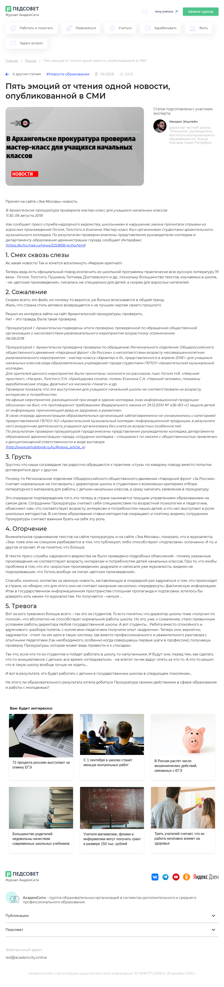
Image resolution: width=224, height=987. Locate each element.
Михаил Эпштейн (183, 122)
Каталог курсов (200, 12)
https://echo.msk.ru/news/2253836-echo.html (45, 245)
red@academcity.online (26, 957)
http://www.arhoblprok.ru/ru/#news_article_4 (45, 447)
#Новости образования (67, 74)
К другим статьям (23, 74)
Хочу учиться (164, 11)
